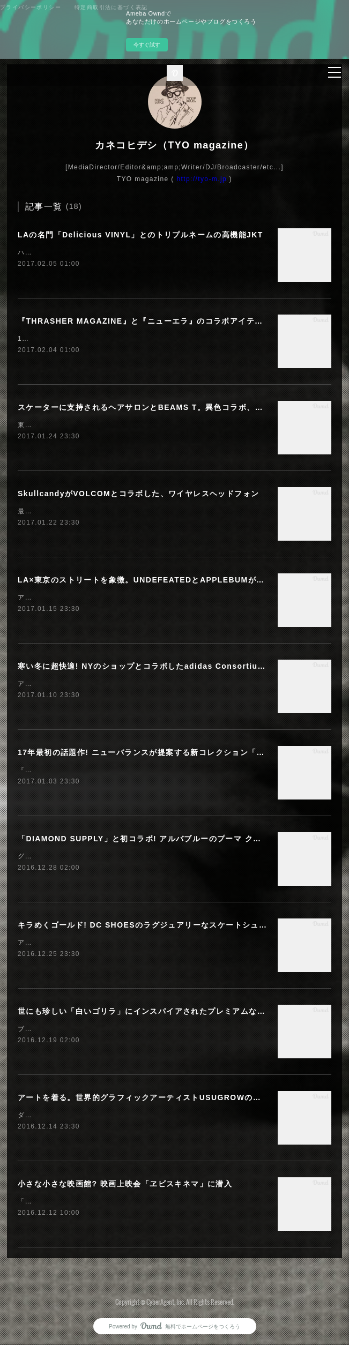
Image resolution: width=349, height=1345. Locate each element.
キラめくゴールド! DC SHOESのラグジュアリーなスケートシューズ (147, 925)
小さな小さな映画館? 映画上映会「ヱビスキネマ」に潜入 (125, 1183)
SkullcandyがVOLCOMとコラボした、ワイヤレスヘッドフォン (138, 493)
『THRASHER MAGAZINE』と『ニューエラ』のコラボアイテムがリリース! (162, 321)
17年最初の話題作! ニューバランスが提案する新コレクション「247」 (148, 752)
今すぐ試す (146, 45)
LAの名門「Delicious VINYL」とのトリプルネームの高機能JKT (140, 234)
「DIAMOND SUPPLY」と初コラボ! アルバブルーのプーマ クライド (148, 838)
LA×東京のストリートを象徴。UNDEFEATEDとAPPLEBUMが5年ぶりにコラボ (168, 580)
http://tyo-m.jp (201, 179)
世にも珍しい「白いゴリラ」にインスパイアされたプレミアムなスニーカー (158, 1011)
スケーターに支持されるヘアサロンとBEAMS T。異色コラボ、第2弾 (147, 407)
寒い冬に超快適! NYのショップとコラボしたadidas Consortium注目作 (154, 666)
